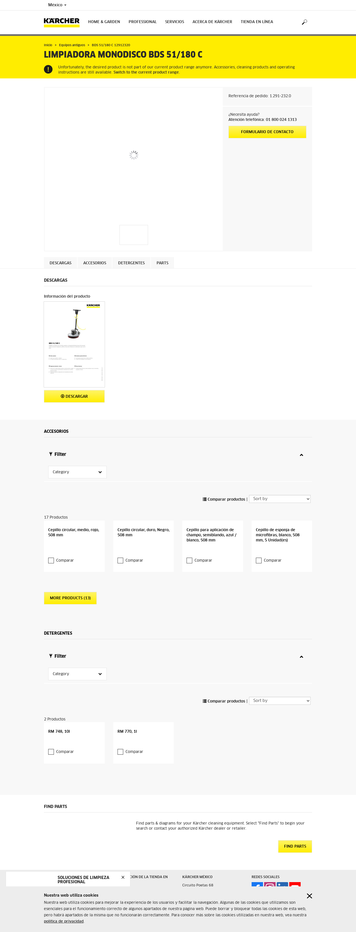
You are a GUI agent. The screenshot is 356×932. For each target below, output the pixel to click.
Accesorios (94, 263)
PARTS (162, 263)
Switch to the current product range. (147, 72)
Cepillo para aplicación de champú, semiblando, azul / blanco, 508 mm (211, 516)
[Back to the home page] (64, 22)
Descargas (60, 263)
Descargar (74, 396)
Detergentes (131, 263)
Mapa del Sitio (56, 861)
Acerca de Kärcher (212, 22)
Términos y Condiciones (133, 851)
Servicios (174, 22)
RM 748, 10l (59, 694)
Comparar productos (224, 481)
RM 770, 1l (127, 694)
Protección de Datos (130, 858)
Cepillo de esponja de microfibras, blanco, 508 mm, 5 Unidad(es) (278, 516)
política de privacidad (64, 921)
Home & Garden (104, 22)
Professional (143, 22)
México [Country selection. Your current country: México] (57, 5)
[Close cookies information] (309, 896)
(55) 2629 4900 (216, 885)
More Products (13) (70, 579)
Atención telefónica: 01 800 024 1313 (262, 120)
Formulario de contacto (267, 132)
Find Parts (295, 809)
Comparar (65, 542)
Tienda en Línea (257, 22)
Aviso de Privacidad (61, 848)
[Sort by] (280, 480)
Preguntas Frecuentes (62, 854)
